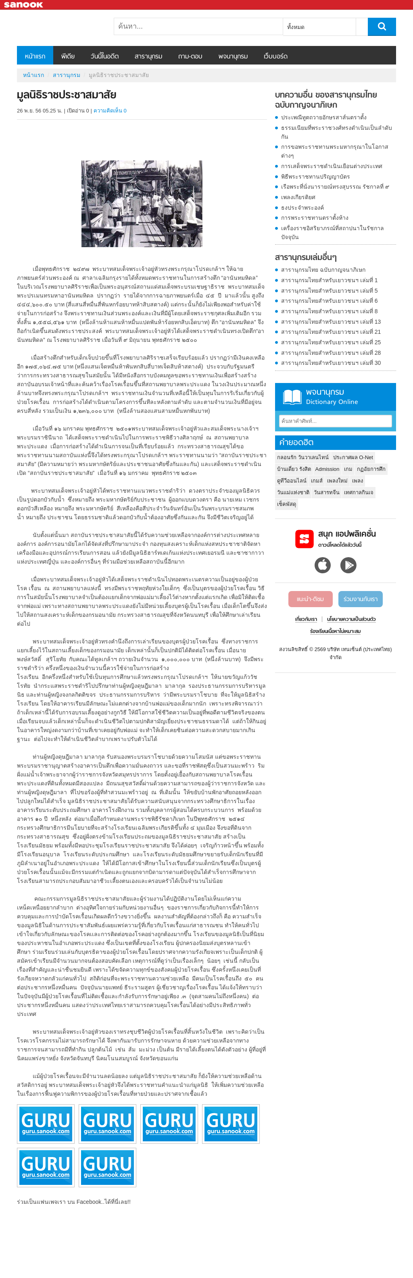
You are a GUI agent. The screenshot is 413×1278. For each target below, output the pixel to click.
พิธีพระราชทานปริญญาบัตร (315, 176)
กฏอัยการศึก (371, 469)
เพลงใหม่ (337, 481)
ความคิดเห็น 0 (110, 111)
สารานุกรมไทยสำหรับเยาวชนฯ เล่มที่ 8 (329, 311)
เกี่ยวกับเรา (306, 620)
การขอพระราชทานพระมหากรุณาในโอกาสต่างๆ (334, 151)
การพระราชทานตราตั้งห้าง (314, 217)
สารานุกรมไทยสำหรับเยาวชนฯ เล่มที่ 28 (331, 353)
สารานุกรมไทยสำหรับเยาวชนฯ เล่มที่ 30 (331, 363)
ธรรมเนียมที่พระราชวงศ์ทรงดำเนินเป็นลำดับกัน (336, 132)
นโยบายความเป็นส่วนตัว (351, 620)
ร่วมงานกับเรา (361, 599)
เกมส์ (317, 481)
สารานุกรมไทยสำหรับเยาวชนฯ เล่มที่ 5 (329, 290)
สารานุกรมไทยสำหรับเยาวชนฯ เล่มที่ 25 (331, 342)
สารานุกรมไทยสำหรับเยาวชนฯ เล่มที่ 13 (331, 321)
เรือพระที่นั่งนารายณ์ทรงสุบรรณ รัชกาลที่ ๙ (335, 186)
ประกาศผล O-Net (353, 457)
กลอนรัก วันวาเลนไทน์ (303, 457)
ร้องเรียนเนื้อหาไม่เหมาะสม (335, 632)
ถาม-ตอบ (190, 57)
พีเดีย (68, 57)
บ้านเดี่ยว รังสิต (294, 469)
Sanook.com (24, 5)
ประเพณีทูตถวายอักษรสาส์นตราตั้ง (324, 117)
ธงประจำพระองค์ (302, 207)
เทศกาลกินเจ (358, 492)
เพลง (357, 481)
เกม (348, 469)
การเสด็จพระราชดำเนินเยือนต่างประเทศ (331, 166)
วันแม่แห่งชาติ (293, 492)
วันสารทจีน (327, 492)
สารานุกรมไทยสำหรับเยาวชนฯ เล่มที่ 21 (331, 332)
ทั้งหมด (296, 27)
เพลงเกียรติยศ (298, 197)
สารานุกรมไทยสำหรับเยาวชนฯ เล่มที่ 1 (329, 280)
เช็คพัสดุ (286, 504)
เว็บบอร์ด (276, 57)
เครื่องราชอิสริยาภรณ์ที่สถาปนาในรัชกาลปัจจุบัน (332, 232)
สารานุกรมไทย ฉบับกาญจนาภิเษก (323, 269)
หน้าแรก (35, 57)
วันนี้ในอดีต (105, 57)
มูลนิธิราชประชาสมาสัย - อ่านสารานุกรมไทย (59, 28)
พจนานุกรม (233, 57)
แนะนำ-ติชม (310, 599)
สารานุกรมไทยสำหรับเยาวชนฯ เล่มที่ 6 (329, 301)
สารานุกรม (148, 57)
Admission (327, 469)
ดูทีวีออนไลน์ (292, 481)
